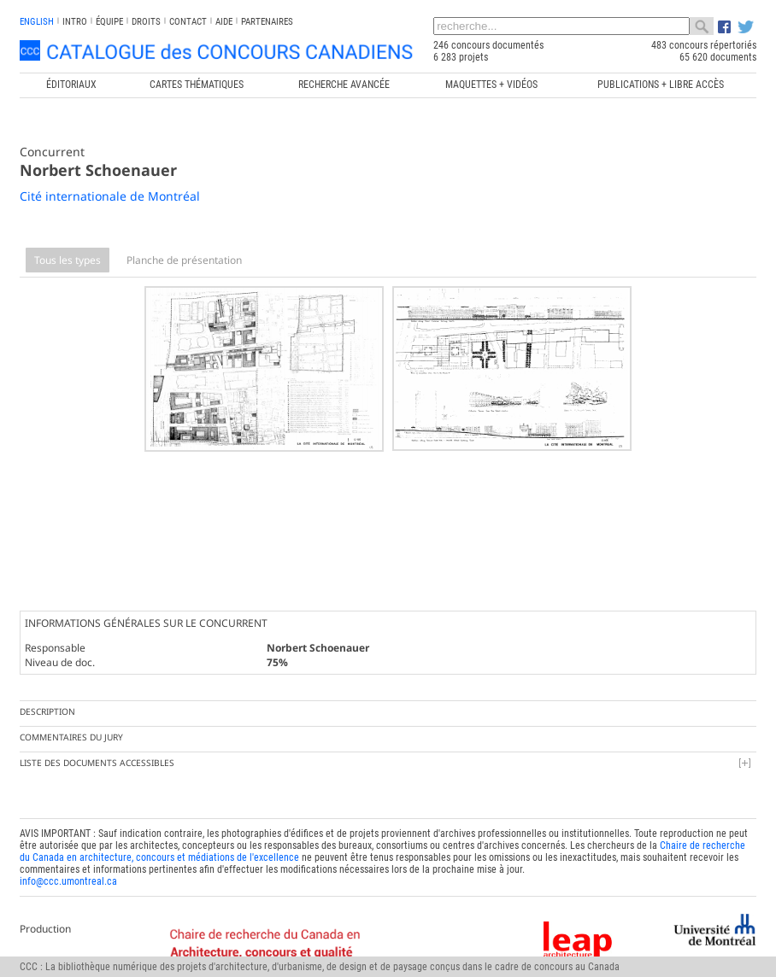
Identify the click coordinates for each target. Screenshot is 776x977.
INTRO (74, 21)
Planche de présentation (184, 260)
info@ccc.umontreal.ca (68, 857)
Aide (223, 21)
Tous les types (67, 260)
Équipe (109, 21)
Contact (188, 21)
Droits (146, 21)
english (37, 21)
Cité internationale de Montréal (110, 196)
